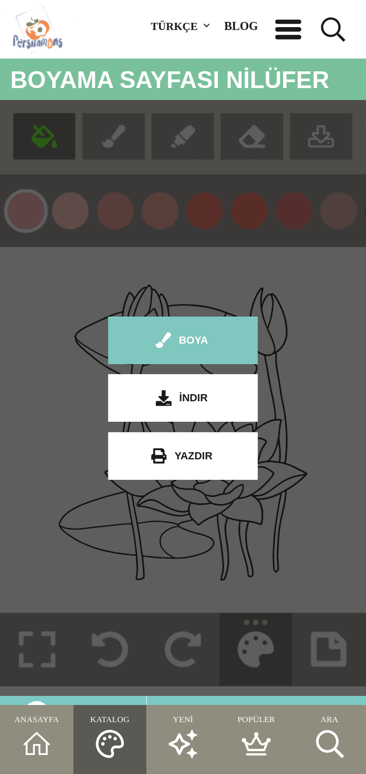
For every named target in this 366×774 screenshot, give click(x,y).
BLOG (241, 26)
